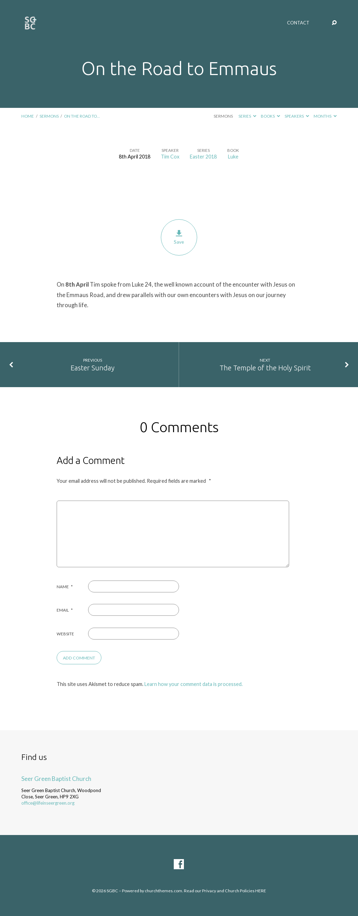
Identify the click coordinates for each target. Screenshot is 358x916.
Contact (298, 23)
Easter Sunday (93, 368)
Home (27, 116)
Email (65, 610)
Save (179, 237)
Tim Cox (170, 157)
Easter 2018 (203, 157)
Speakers (297, 116)
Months (325, 116)
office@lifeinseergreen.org (47, 803)
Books (270, 116)
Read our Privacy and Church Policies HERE (225, 890)
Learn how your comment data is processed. (193, 684)
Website (65, 633)
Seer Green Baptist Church (56, 778)
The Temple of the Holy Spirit (265, 368)
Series (247, 116)
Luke (233, 157)
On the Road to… (82, 116)
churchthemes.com (163, 890)
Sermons (49, 116)
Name (65, 586)
